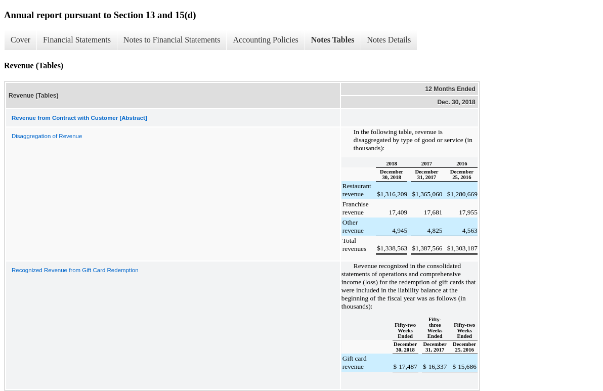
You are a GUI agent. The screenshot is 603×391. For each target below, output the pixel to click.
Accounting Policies (265, 39)
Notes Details (389, 39)
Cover (20, 39)
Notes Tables (333, 39)
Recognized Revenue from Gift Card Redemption (75, 270)
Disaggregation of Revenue (47, 136)
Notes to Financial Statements (172, 39)
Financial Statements (77, 39)
